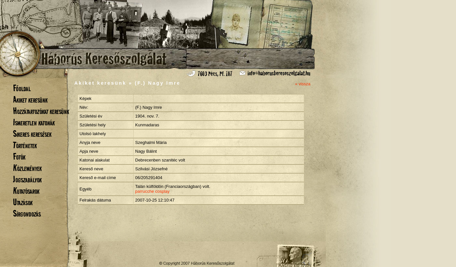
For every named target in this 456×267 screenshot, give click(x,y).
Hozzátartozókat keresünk (41, 111)
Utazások (23, 202)
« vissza (302, 83)
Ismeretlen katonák (34, 122)
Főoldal (22, 88)
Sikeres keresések (32, 133)
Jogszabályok (27, 179)
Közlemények (27, 168)
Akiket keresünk (30, 99)
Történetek (25, 145)
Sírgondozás (27, 213)
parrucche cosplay (152, 191)
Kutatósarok (26, 190)
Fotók (19, 156)
